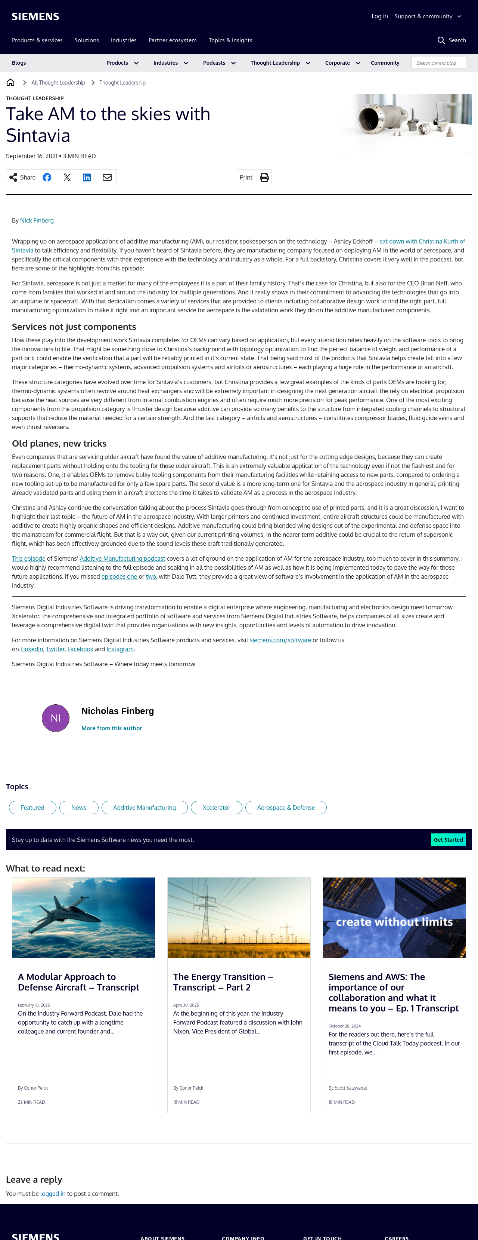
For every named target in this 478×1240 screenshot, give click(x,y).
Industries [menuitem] (124, 40)
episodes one (119, 576)
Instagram (119, 649)
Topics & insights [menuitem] (230, 40)
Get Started (448, 839)
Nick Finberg (37, 220)
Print (246, 177)
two (151, 576)
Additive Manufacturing (145, 807)
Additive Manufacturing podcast (122, 558)
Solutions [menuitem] (87, 40)
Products (117, 62)
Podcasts (214, 62)
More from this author (111, 728)
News (79, 807)
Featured (32, 807)
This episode (29, 558)
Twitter (55, 649)
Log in (380, 16)
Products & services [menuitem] (37, 40)
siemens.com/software (280, 640)
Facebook (80, 649)
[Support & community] (429, 16)
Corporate (337, 62)
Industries (165, 62)
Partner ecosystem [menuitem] (173, 40)
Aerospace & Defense (286, 807)
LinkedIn (32, 649)
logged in (53, 1193)
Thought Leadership (275, 62)
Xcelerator (216, 807)
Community (385, 62)
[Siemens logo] (35, 16)
